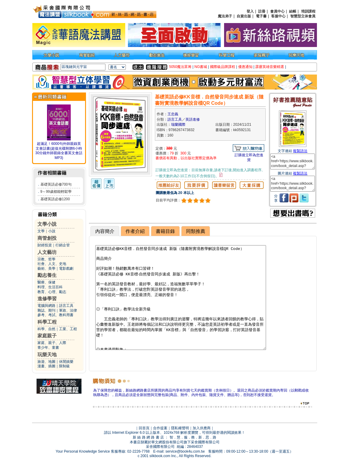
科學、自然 (46, 329)
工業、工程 (68, 329)
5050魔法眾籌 (180, 67)
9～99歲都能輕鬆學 (56, 191)
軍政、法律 (68, 310)
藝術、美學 (46, 268)
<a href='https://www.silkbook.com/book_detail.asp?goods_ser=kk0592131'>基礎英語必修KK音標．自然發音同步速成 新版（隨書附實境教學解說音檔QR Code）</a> (292, 161)
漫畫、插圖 (46, 366)
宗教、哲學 (46, 259)
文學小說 (47, 224)
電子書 (261, 16)
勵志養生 (47, 275)
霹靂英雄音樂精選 (269, 67)
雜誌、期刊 (46, 310)
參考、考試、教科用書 (55, 315)
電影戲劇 (66, 268)
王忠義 (172, 114)
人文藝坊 (47, 252)
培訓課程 (308, 11)
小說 (51, 231)
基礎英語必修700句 (56, 184)
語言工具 (66, 306)
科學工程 (47, 321)
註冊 (261, 11)
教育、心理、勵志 (51, 292)
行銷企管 (62, 245)
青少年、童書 (48, 347)
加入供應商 (202, 428)
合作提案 (160, 428)
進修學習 (47, 298)
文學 (41, 231)
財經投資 (44, 245)
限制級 (64, 366)
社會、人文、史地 (51, 264)
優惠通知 (245, 67)
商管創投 (47, 238)
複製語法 (300, 151)
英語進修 (192, 119)
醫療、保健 (46, 282)
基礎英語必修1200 (55, 199)
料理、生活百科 (50, 287)
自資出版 (244, 16)
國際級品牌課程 (222, 67)
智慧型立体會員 (302, 16)
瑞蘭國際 (178, 124)
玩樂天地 (47, 354)
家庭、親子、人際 (51, 343)
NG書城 (200, 67)
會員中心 (277, 11)
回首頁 (144, 428)
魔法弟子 (225, 16)
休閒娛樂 (66, 362)
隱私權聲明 (180, 428)
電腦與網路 (46, 306)
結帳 (292, 11)
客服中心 (278, 16)
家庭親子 (47, 335)
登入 (250, 11)
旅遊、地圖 (46, 362)
